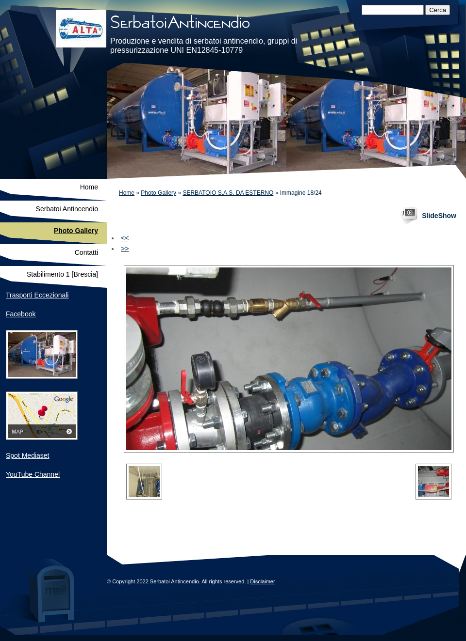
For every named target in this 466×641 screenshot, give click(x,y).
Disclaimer (262, 581)
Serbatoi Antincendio (67, 209)
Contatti (86, 252)
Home (126, 192)
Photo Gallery (158, 192)
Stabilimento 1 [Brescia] (62, 274)
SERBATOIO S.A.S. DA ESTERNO (228, 192)
